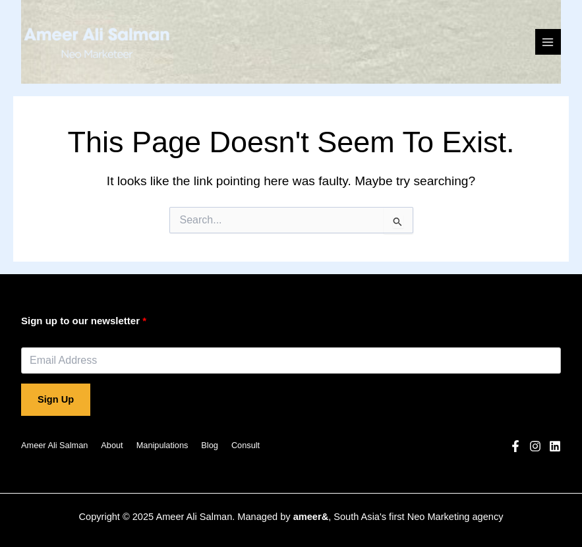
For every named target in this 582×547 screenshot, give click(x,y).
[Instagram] (535, 446)
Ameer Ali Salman (54, 445)
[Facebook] (515, 446)
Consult (245, 445)
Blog (209, 445)
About (112, 445)
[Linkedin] (555, 446)
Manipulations (162, 445)
